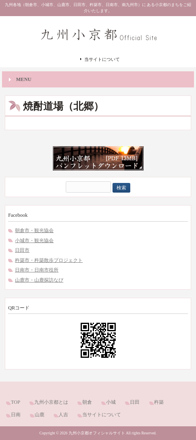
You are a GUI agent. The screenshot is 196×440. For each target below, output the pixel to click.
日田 (135, 402)
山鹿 (39, 414)
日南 (16, 414)
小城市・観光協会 (34, 240)
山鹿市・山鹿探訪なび (39, 280)
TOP (15, 402)
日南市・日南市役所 (36, 270)
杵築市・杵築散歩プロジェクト (49, 260)
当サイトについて (102, 59)
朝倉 (87, 402)
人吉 (63, 414)
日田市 (22, 250)
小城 (111, 402)
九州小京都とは (51, 402)
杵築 (159, 402)
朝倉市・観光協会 (34, 230)
